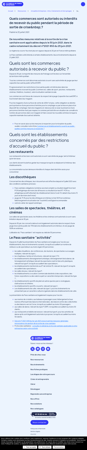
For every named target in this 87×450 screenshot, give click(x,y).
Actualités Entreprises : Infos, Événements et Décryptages (51, 11)
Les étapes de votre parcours (42, 374)
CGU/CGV (33, 434)
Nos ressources (37, 359)
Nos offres (34, 399)
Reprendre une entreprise (41, 394)
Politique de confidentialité (37, 429)
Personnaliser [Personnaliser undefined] (59, 447)
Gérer (32, 384)
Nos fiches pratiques (39, 369)
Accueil (10, 11)
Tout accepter (30, 447)
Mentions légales (35, 431)
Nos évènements (37, 364)
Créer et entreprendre (39, 379)
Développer (35, 389)
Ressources (22, 11)
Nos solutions (36, 404)
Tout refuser (44, 447)
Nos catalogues (37, 408)
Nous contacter (39, 422)
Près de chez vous (38, 355)
